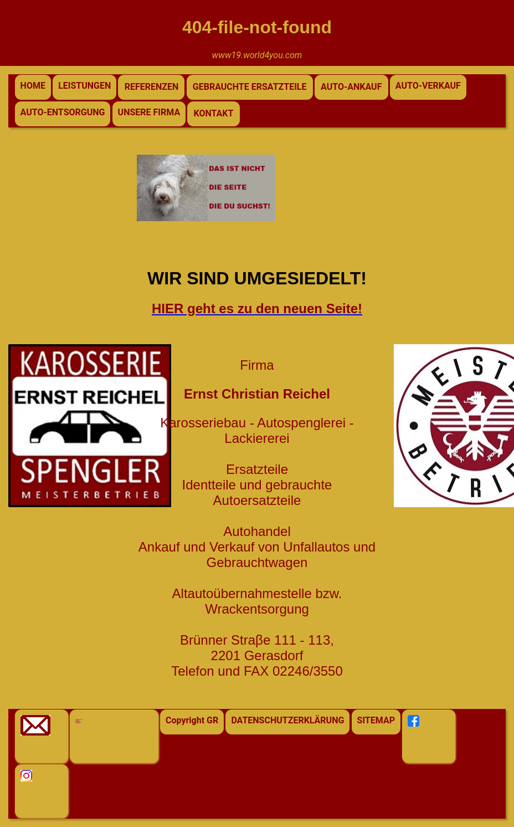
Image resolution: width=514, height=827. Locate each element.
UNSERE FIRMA (149, 112)
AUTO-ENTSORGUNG (62, 112)
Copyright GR (192, 720)
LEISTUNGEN (84, 85)
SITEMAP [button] (376, 720)
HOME (32, 85)
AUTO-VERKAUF (428, 85)
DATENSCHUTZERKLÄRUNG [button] (287, 720)
